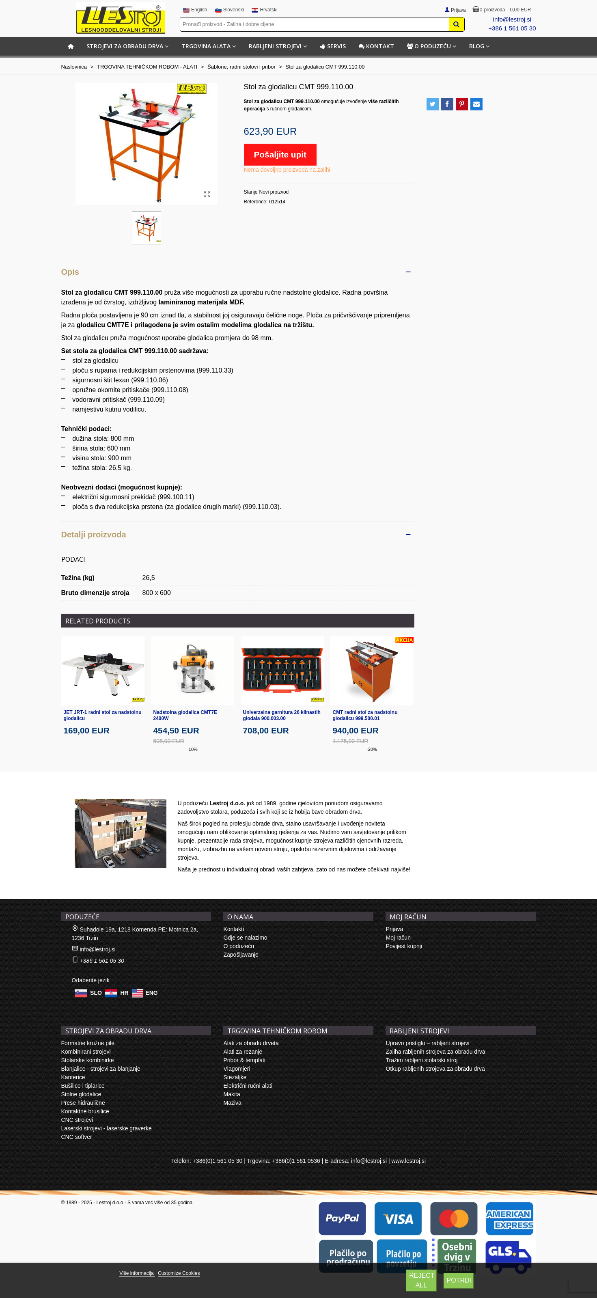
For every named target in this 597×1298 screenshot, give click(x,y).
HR (124, 992)
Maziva (232, 1103)
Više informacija (137, 1273)
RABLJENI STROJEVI (275, 46)
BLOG (476, 46)
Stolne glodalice (81, 1094)
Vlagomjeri (236, 1068)
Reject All (421, 1280)
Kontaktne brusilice (85, 1111)
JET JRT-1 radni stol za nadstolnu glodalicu (103, 715)
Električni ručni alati (247, 1085)
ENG (151, 992)
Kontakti (233, 929)
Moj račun (398, 937)
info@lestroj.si (512, 19)
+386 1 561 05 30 (512, 28)
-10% (192, 749)
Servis (333, 46)
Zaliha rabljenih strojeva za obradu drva (435, 1051)
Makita (231, 1094)
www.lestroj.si (408, 1161)
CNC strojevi (77, 1120)
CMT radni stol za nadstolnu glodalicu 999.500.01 (365, 715)
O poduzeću (429, 46)
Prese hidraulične (83, 1103)
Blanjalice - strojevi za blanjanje (100, 1068)
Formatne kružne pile (88, 1043)
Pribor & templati (244, 1060)
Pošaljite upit (280, 154)
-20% (371, 749)
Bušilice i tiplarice (83, 1085)
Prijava (394, 929)
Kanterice (73, 1077)
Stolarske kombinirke (87, 1060)
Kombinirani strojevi (86, 1051)
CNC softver (76, 1137)
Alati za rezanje (242, 1051)
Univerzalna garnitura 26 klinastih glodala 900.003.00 (282, 715)
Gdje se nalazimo (245, 937)
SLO (96, 992)
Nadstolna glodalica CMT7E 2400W (185, 715)
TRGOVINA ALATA (206, 46)
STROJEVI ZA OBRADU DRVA (124, 46)
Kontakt (376, 46)
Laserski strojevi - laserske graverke (106, 1128)
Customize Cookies (179, 1273)
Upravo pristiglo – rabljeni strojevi (427, 1043)
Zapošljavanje (240, 954)
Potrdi (459, 1280)
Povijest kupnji (404, 946)
